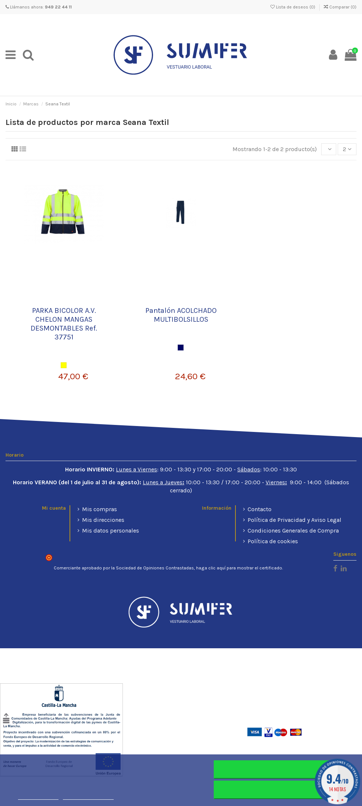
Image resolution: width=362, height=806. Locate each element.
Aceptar (278, 789)
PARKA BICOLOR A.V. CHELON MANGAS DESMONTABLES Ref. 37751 (64, 323)
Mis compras (99, 509)
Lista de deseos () (293, 7)
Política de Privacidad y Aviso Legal (294, 519)
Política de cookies (273, 541)
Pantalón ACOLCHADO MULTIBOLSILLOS (181, 315)
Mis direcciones (103, 519)
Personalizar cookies (88, 796)
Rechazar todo (278, 769)
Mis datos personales (110, 530)
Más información (38, 796)
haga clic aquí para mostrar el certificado (239, 568)
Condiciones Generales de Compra (293, 530)
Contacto (260, 509)
